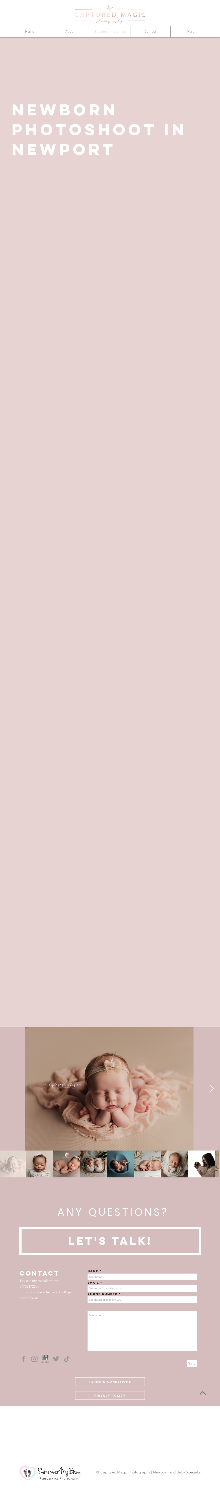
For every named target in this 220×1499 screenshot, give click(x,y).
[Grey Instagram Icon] (34, 1359)
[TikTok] (67, 1359)
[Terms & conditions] (110, 1381)
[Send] (192, 1363)
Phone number (102, 1294)
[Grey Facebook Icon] (24, 1359)
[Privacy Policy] (110, 1395)
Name (93, 1271)
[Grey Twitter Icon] (56, 1359)
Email (93, 1282)
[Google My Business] (45, 1359)
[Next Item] (211, 1089)
